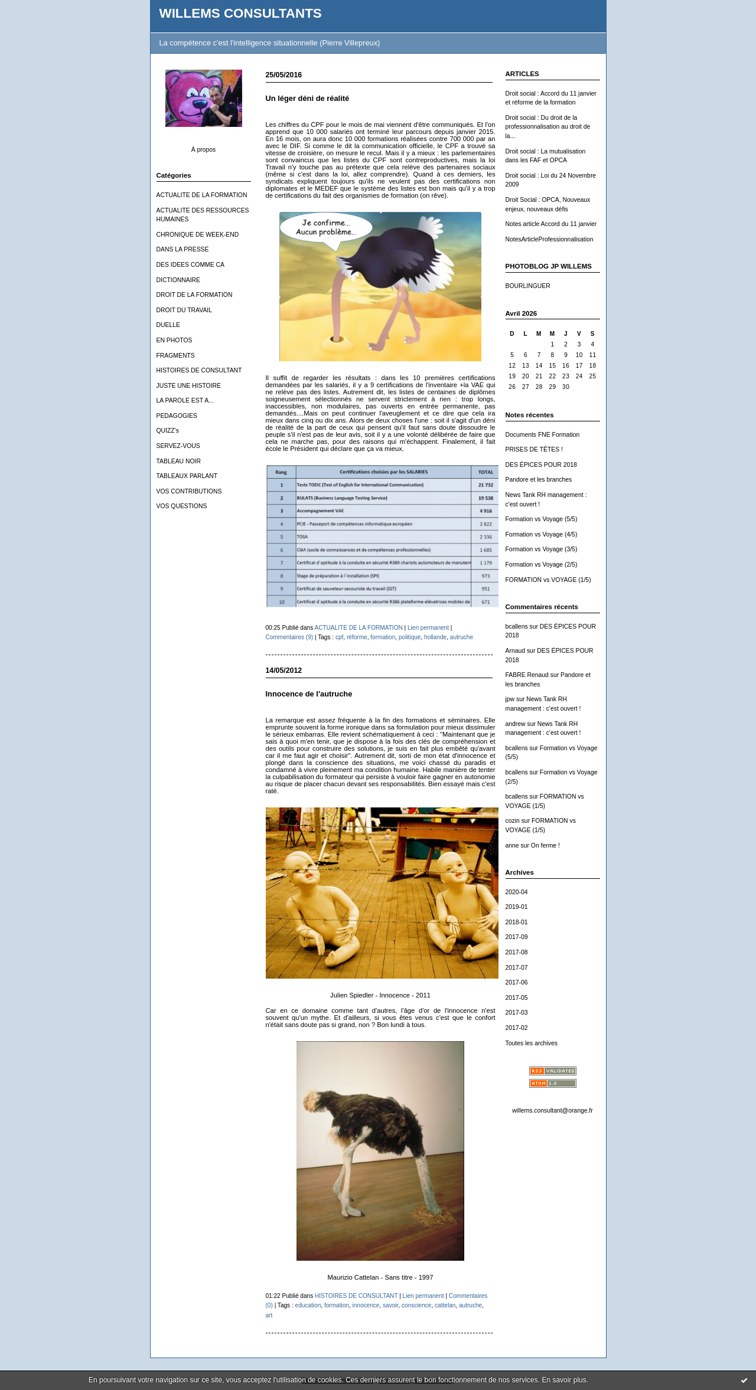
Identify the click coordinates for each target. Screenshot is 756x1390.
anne (512, 845)
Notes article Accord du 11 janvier (551, 224)
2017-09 (517, 937)
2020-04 (517, 892)
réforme (357, 637)
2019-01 (517, 907)
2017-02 (517, 1028)
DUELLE (168, 325)
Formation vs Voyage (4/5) (542, 534)
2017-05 (517, 998)
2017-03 (517, 1012)
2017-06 (517, 982)
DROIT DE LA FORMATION (195, 295)
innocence (366, 1305)
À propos (203, 149)
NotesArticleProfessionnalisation (550, 239)
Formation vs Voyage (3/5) (542, 549)
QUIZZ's (168, 430)
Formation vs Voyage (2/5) (542, 564)
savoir (390, 1305)
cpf (339, 637)
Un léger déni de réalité (308, 98)
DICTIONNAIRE (178, 280)
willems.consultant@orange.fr (552, 1110)
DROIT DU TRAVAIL (185, 310)
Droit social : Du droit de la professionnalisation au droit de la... (548, 127)
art (269, 1315)
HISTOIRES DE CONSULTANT (199, 370)
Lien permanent (428, 627)
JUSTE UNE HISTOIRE (189, 385)
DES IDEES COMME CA (190, 264)
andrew (516, 724)
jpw (510, 699)
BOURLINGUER (528, 286)
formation (382, 637)
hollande (435, 637)
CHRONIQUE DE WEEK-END (198, 234)
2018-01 (517, 922)
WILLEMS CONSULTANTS (240, 13)
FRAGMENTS (176, 355)
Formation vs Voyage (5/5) (542, 519)
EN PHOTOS (175, 340)
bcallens (517, 626)
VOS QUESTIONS (182, 506)
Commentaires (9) (290, 637)
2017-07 (517, 967)
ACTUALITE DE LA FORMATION (202, 195)
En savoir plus (564, 1380)
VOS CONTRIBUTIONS (189, 491)
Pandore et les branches (539, 479)
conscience (416, 1305)
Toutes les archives (532, 1043)
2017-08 (517, 952)
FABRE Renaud (527, 675)
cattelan (445, 1305)
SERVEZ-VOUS (178, 446)
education (308, 1305)
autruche (461, 637)
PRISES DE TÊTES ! (534, 449)
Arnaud (516, 650)
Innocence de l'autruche (309, 693)
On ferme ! (545, 845)
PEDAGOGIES (177, 416)
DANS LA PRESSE (183, 249)
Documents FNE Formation (543, 434)
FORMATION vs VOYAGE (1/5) (548, 580)
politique (410, 637)
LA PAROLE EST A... (185, 400)
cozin (513, 820)
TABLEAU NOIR (179, 461)
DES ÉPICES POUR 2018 (541, 465)
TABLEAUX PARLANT (187, 476)
